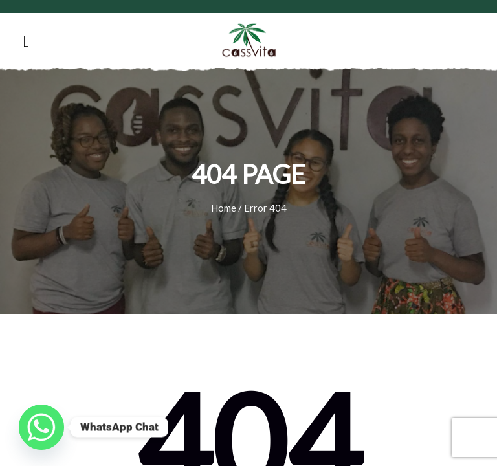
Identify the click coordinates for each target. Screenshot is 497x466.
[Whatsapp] (41, 427)
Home (223, 208)
